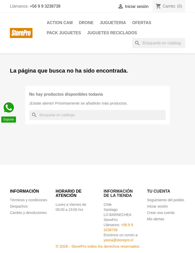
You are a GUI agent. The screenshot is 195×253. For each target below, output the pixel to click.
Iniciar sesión (157, 206)
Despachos (19, 206)
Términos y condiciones (28, 200)
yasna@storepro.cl (118, 240)
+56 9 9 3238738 (45, 6)
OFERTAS (141, 23)
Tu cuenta (158, 191)
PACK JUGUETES (64, 33)
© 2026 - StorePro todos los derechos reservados (97, 246)
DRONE (86, 23)
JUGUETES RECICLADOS (112, 33)
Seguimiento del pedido (165, 200)
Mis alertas (155, 219)
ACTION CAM (60, 23)
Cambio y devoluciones (28, 213)
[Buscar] (158, 43)
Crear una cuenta (160, 213)
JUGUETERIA (113, 23)
